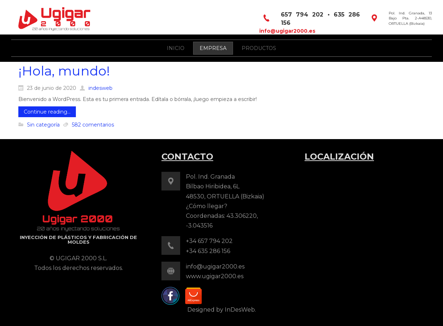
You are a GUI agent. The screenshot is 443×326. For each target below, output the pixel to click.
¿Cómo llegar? (206, 206)
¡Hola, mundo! (64, 71)
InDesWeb (240, 309)
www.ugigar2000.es (214, 276)
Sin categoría (43, 124)
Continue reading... (47, 112)
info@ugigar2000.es (287, 31)
